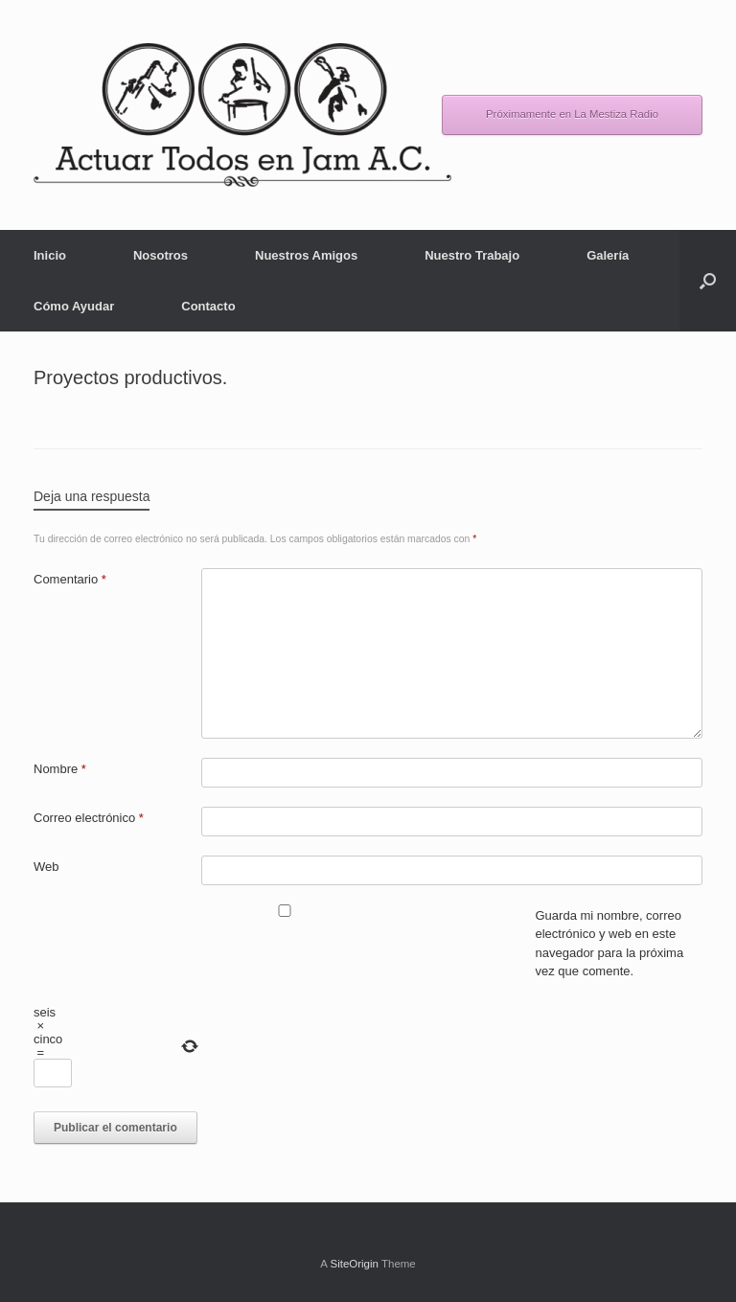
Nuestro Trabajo (472, 255)
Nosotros (160, 255)
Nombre (60, 769)
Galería (607, 255)
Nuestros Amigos (306, 255)
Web (46, 866)
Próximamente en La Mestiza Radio (572, 114)
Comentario (70, 579)
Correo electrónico (89, 818)
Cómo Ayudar (74, 306)
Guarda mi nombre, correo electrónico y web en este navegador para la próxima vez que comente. (610, 943)
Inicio (50, 255)
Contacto (208, 306)
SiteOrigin (354, 1263)
